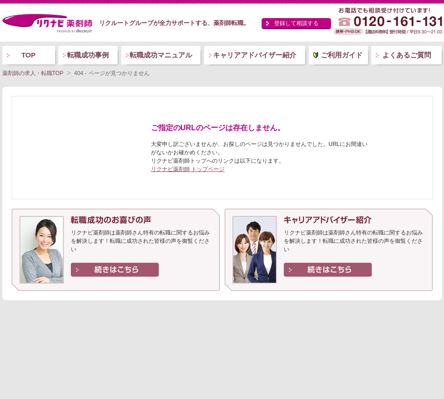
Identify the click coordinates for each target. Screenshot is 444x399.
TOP (28, 55)
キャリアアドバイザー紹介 (254, 55)
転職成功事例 (88, 55)
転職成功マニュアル (161, 55)
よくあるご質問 (406, 55)
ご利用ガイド (342, 55)
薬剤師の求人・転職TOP (32, 73)
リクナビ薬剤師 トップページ (188, 169)
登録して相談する (296, 23)
